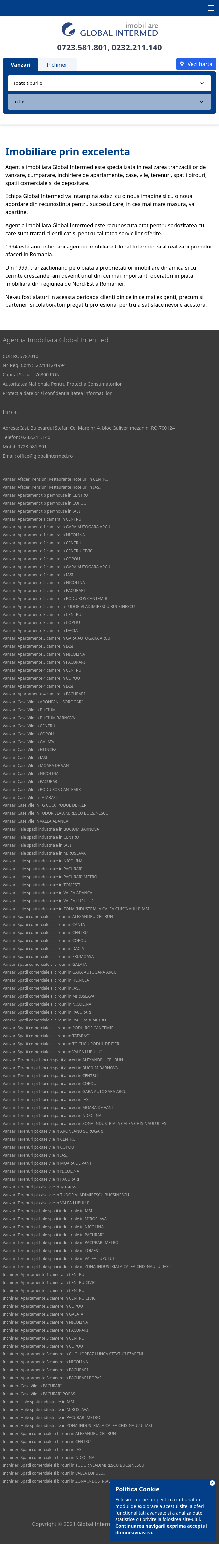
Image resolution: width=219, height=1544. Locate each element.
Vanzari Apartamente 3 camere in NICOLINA (44, 654)
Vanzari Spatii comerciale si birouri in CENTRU (45, 932)
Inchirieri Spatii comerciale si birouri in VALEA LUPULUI (54, 1473)
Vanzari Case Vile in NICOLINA (31, 773)
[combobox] (109, 83)
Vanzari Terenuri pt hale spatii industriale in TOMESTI (52, 1250)
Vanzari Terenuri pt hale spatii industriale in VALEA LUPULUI (58, 1258)
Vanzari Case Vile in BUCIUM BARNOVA (39, 718)
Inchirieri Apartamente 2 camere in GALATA (43, 1314)
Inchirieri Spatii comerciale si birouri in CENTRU (47, 1441)
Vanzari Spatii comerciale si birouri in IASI (41, 988)
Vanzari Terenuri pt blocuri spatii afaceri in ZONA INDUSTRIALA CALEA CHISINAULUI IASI (85, 1123)
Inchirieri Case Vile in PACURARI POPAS (39, 1394)
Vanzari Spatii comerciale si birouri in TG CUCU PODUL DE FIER (61, 1044)
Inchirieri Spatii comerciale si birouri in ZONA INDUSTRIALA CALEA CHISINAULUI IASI (82, 1481)
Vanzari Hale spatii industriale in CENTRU (41, 837)
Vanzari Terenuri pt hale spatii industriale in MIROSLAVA (55, 1219)
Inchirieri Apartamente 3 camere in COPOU (43, 1346)
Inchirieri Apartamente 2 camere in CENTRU (43, 1290)
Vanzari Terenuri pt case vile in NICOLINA (41, 1171)
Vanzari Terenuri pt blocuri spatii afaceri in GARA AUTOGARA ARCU (65, 1091)
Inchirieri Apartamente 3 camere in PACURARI (45, 1370)
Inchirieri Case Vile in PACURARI (32, 1386)
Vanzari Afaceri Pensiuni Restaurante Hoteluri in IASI (52, 487)
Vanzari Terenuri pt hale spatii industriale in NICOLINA (53, 1227)
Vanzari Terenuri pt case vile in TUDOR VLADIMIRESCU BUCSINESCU (66, 1195)
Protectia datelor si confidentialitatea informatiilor (57, 393)
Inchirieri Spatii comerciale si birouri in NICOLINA (48, 1457)
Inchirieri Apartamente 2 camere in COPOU (43, 1306)
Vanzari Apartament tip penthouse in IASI (41, 511)
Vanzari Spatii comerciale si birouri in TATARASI (46, 1036)
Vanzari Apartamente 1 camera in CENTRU (42, 519)
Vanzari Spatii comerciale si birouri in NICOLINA (47, 1004)
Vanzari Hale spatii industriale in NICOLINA (43, 861)
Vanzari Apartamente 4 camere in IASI (38, 686)
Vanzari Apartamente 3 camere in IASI (38, 646)
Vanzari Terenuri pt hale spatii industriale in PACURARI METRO (60, 1242)
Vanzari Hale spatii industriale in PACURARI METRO (50, 877)
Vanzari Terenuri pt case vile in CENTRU (39, 1139)
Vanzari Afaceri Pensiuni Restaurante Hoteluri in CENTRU (56, 479)
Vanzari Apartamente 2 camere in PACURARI (44, 590)
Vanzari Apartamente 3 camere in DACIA (40, 630)
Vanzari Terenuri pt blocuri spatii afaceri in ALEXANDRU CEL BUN (63, 1060)
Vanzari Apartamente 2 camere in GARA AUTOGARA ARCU (56, 567)
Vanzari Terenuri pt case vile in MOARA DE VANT (47, 1163)
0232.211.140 (137, 47)
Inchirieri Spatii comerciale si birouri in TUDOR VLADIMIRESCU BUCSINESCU (73, 1465)
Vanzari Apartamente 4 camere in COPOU (41, 678)
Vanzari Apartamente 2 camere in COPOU (41, 559)
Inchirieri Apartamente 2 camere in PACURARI (45, 1330)
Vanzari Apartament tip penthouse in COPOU (45, 503)
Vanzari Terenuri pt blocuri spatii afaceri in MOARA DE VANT (58, 1107)
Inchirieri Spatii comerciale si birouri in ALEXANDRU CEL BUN (59, 1433)
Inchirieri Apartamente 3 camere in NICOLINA (45, 1362)
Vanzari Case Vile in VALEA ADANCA (35, 821)
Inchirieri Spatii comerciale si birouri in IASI (43, 1449)
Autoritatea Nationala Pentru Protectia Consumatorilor (62, 384)
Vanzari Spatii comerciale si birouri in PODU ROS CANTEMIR (58, 1028)
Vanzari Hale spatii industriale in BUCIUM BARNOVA (51, 829)
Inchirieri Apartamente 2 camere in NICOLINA (45, 1322)
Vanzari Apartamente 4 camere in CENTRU (42, 670)
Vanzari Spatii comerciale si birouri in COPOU (44, 940)
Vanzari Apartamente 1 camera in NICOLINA (44, 535)
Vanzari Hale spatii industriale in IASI (37, 845)
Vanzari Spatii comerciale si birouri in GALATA (45, 964)
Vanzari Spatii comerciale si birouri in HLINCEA (46, 980)
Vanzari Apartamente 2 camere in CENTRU (42, 543)
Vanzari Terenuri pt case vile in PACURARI (41, 1179)
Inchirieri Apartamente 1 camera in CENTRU (43, 1274)
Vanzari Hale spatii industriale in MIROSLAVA (44, 853)
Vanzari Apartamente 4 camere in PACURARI (44, 694)
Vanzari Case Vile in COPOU (28, 734)
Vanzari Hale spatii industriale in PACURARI (43, 869)
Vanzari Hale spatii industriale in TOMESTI (41, 885)
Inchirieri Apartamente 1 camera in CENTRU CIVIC (49, 1282)
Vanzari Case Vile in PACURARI (31, 781)
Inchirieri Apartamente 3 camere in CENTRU (43, 1338)
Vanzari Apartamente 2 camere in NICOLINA (44, 582)
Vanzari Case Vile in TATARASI (30, 797)
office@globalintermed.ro (45, 456)
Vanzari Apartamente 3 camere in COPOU (41, 622)
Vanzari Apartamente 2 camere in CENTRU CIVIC (48, 551)
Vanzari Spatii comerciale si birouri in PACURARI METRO (54, 1020)
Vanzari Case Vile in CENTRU (29, 726)
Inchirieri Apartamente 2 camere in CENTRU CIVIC (49, 1298)
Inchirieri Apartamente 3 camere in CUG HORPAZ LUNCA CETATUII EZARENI (73, 1354)
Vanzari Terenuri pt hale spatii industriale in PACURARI (53, 1235)
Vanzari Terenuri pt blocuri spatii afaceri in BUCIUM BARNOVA (60, 1068)
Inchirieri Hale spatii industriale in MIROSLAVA (46, 1409)
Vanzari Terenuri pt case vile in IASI (35, 1155)
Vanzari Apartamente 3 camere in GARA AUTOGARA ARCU (56, 638)
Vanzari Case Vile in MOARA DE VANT (37, 765)
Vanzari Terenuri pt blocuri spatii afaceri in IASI (46, 1099)
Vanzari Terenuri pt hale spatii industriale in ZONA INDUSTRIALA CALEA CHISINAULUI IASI (86, 1266)
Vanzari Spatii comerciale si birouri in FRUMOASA (48, 956)
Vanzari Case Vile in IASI (25, 757)
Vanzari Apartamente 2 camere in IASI (38, 575)
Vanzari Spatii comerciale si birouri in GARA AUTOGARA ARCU (60, 972)
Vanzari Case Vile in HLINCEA (29, 749)
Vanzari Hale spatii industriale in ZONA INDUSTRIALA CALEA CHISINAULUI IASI (76, 908)
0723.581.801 (82, 47)
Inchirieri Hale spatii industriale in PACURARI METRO (51, 1417)
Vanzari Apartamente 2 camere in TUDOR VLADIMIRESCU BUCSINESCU (69, 606)
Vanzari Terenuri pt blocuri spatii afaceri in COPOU (49, 1083)
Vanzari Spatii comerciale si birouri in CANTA (44, 924)
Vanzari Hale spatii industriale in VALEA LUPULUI (48, 901)
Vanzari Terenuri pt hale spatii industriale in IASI (47, 1211)
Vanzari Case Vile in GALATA (28, 741)
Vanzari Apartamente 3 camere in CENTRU (42, 614)
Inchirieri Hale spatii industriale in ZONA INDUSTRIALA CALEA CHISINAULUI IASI (77, 1425)
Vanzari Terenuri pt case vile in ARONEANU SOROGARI (53, 1131)
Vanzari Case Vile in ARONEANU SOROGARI (43, 702)
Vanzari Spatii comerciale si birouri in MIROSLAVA (48, 996)
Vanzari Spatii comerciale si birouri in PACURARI (47, 1012)
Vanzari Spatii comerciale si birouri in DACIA (43, 948)
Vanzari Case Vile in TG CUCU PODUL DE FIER (44, 805)
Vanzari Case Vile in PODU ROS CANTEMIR (42, 789)
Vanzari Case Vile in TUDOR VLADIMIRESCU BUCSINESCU (55, 813)
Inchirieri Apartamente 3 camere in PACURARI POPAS (52, 1378)
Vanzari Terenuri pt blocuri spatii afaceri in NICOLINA (52, 1115)
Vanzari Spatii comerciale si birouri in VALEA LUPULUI (52, 1052)
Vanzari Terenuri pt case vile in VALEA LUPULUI (46, 1203)
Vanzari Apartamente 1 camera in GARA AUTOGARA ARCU (56, 527)
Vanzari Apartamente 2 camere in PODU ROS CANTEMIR (55, 598)
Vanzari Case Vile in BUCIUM (29, 710)
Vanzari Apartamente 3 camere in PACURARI (44, 662)
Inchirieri (57, 64)
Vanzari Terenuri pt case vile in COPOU (38, 1147)
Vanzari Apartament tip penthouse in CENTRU (45, 495)
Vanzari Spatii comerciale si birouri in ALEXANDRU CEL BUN (58, 916)
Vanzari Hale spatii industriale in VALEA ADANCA (47, 893)
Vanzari (20, 64)
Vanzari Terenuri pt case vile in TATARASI (40, 1187)
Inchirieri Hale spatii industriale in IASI (38, 1402)
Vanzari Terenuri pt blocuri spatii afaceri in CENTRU (50, 1075)
